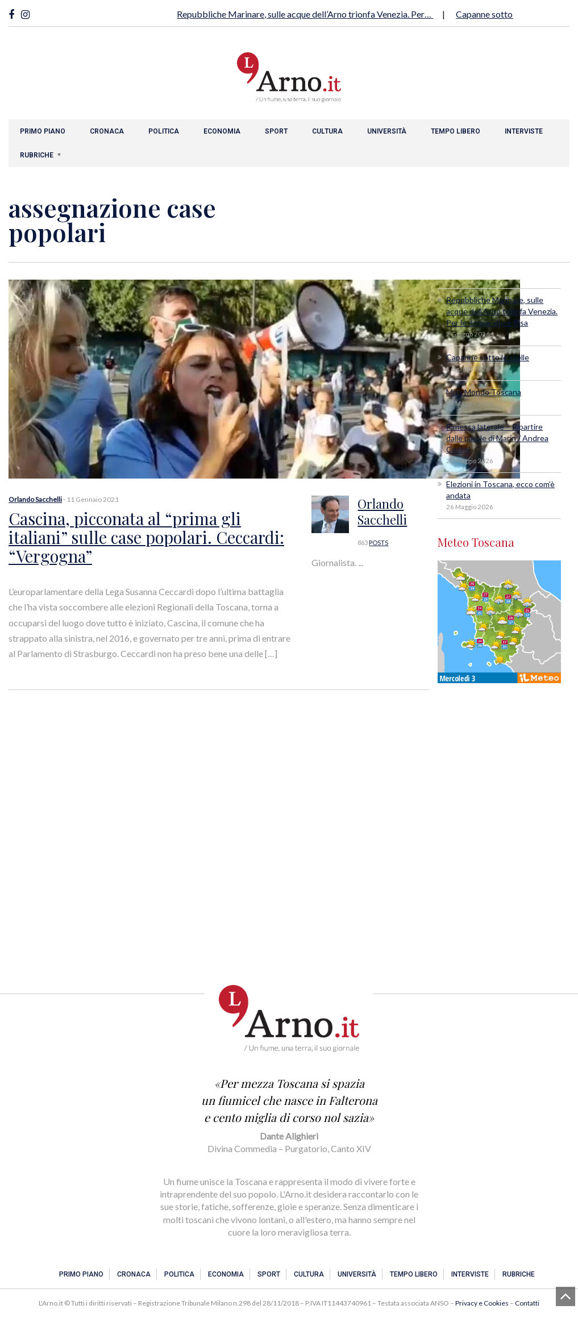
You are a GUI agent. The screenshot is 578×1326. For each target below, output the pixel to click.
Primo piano (42, 131)
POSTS (378, 542)
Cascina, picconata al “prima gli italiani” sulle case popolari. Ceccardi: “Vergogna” (151, 536)
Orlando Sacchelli (35, 499)
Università (386, 131)
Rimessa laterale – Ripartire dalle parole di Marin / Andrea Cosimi (497, 438)
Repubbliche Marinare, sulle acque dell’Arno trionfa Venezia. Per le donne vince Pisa (502, 311)
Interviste (524, 131)
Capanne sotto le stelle (501, 14)
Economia (221, 131)
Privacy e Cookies (482, 1303)
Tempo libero (455, 131)
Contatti (527, 1303)
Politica (163, 131)
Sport (276, 131)
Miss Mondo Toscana (483, 392)
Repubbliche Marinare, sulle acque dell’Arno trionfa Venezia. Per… (305, 14)
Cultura (327, 131)
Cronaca (107, 131)
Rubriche (36, 155)
